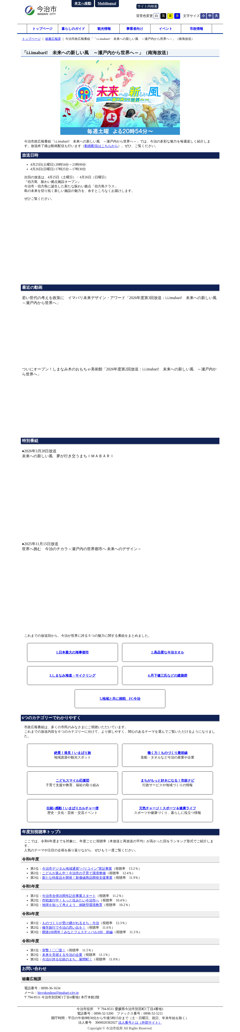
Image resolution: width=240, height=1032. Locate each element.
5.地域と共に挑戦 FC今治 (120, 699)
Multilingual (107, 3)
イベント (165, 29)
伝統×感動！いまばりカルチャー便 (72, 808)
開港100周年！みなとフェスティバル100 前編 (77, 932)
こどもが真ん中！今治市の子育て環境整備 (74, 873)
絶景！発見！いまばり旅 (72, 753)
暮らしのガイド (73, 29)
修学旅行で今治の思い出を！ (64, 928)
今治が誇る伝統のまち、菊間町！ (67, 959)
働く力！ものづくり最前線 (167, 753)
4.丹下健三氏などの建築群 (167, 676)
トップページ (42, 29)
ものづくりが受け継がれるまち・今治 (70, 923)
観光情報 (104, 29)
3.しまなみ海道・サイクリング (72, 676)
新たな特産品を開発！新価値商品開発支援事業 (77, 877)
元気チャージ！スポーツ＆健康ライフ (167, 808)
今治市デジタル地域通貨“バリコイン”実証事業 (77, 868)
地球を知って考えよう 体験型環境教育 (72, 905)
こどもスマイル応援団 (72, 781)
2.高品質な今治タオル (167, 652)
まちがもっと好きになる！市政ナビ (167, 781)
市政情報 (196, 29)
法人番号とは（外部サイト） (140, 1023)
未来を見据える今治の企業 (62, 955)
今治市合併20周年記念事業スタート (69, 896)
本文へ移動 (82, 3)
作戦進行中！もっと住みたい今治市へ (70, 900)
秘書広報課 (53, 39)
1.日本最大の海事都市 (72, 652)
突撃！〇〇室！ (54, 950)
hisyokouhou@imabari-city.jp (58, 993)
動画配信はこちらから (101, 146)
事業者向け (134, 29)
